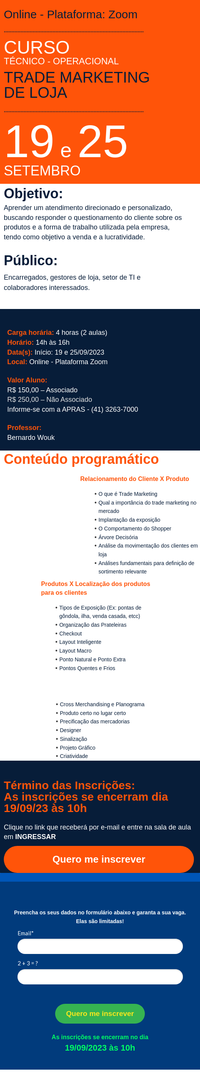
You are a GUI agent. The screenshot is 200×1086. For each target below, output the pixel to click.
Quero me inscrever (98, 859)
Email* (25, 933)
